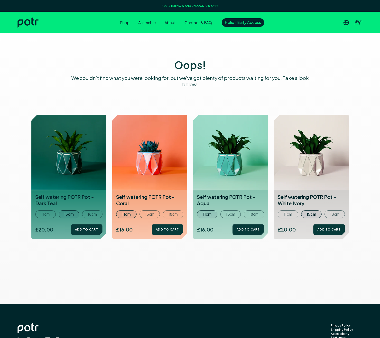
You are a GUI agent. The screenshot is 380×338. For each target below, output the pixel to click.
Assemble (147, 22)
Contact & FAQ (198, 22)
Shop (125, 22)
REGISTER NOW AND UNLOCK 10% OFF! (190, 6)
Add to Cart (86, 229)
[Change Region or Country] (346, 22)
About (170, 22)
